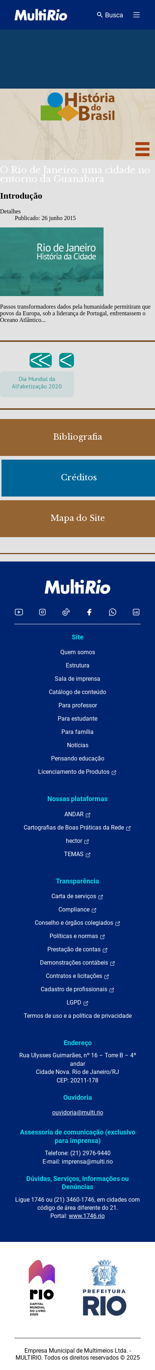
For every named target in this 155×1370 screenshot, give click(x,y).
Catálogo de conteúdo (77, 692)
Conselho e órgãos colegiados (78, 923)
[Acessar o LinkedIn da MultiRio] (136, 612)
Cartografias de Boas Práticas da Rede (77, 827)
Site (78, 637)
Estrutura (78, 665)
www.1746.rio (87, 1215)
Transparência (77, 881)
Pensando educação (77, 758)
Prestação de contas (77, 949)
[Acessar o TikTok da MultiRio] (66, 612)
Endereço (78, 1043)
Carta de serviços (77, 896)
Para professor (77, 705)
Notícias (77, 745)
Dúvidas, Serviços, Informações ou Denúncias (77, 1183)
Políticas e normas (77, 936)
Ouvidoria (77, 1097)
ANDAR (77, 814)
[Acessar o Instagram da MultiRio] (42, 612)
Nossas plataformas (77, 799)
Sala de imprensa (77, 678)
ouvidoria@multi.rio (77, 1112)
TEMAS (77, 854)
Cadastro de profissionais (78, 989)
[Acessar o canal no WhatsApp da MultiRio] (112, 612)
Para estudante (77, 718)
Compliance (77, 909)
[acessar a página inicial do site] (41, 15)
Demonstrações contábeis (77, 962)
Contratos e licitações (77, 976)
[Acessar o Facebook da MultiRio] (89, 612)
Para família (77, 731)
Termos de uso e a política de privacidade (78, 1015)
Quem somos (77, 652)
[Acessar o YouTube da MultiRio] (18, 612)
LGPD (78, 1002)
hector (78, 841)
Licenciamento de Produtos (77, 772)
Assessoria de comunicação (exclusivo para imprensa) (77, 1136)
